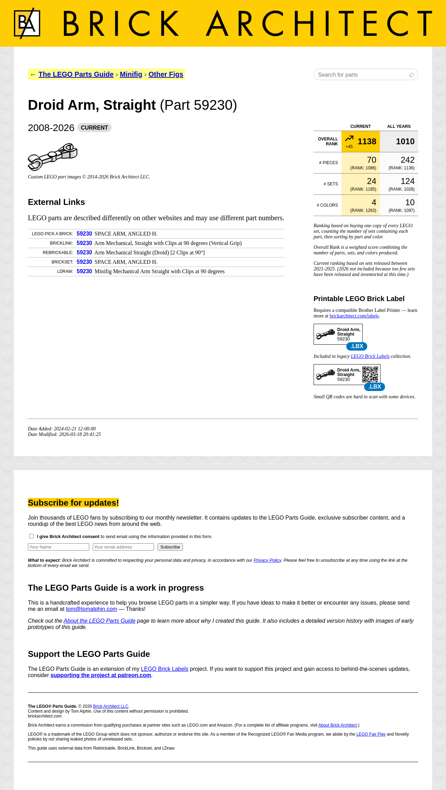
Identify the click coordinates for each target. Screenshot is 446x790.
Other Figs (165, 74)
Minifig (131, 74)
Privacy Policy (267, 560)
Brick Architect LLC (110, 706)
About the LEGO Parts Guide (100, 621)
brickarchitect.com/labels (354, 316)
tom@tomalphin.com (91, 609)
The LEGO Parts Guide (76, 74)
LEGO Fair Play (371, 734)
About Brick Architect (337, 725)
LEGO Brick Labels (370, 356)
